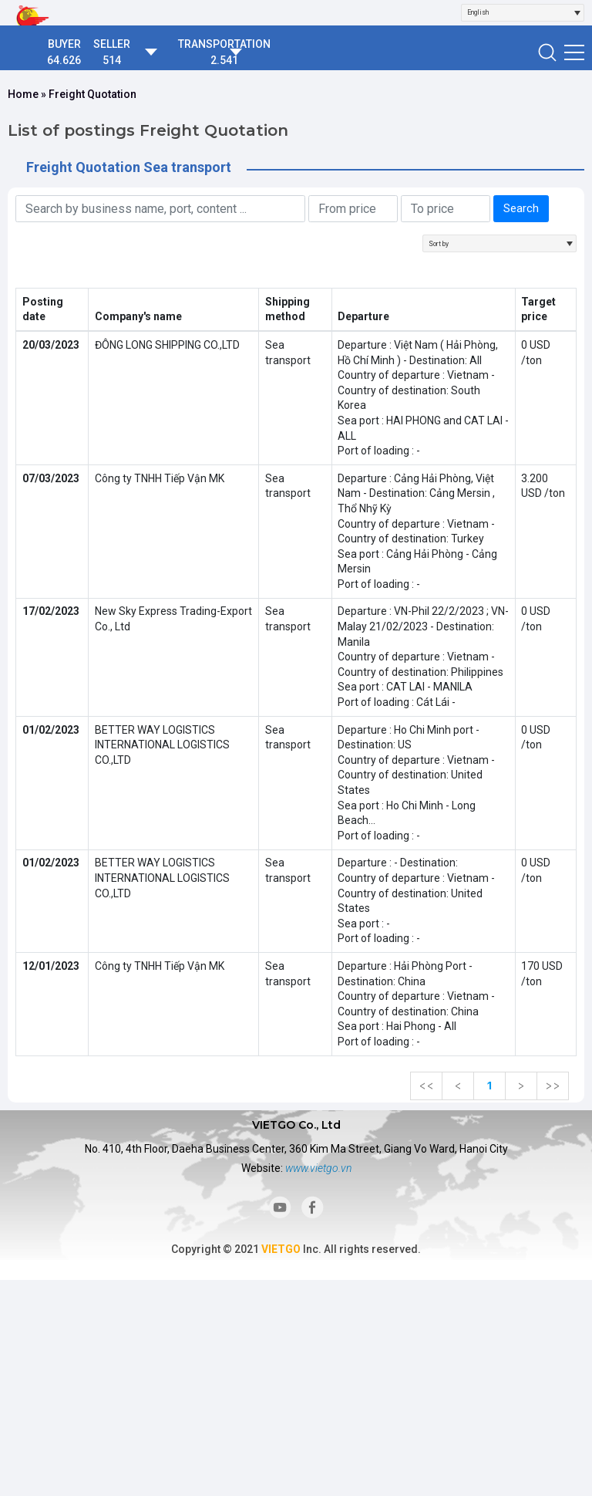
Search (521, 208)
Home (23, 94)
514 (112, 60)
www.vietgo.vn (318, 1168)
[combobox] (522, 13)
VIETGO (281, 1249)
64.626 (64, 60)
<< (426, 1085)
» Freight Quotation (87, 94)
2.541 (224, 60)
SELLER (111, 44)
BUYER (64, 44)
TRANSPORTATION (224, 44)
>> (552, 1085)
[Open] (577, 13)
